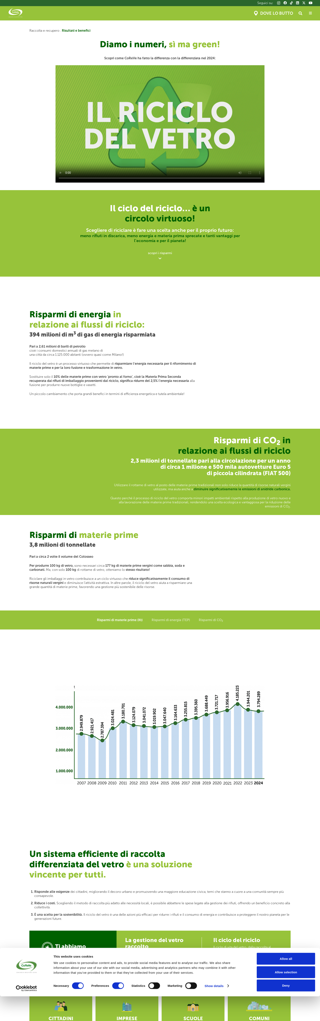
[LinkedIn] (297, 2)
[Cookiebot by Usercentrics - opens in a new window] (26, 1013)
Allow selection (286, 997)
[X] (304, 2)
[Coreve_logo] (15, 13)
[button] (300, 13)
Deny (286, 1010)
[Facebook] (285, 2)
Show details (214, 1010)
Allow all (286, 983)
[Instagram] (278, 3)
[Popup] (310, 13)
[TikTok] (291, 2)
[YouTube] (310, 2)
